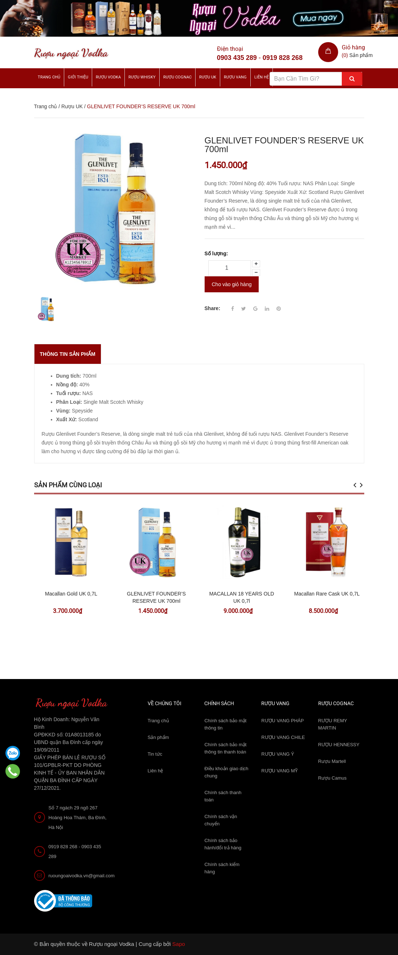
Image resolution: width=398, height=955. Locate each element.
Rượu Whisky (142, 77)
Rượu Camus (332, 778)
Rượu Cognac (177, 77)
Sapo (178, 944)
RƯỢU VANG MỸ (279, 770)
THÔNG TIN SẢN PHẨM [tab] (67, 354)
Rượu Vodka (108, 77)
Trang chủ (158, 720)
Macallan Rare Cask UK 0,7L (327, 594)
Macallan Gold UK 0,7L (71, 594)
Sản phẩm (158, 737)
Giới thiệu (78, 77)
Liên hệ (155, 770)
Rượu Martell (332, 761)
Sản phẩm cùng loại (68, 485)
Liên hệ (261, 77)
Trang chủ (49, 77)
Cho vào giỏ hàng (232, 284)
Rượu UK (207, 77)
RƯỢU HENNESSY (339, 744)
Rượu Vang (235, 77)
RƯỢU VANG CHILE (283, 737)
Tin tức (155, 754)
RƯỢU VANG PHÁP (282, 720)
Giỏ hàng (353, 47)
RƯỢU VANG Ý (277, 754)
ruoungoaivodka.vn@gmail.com (82, 875)
